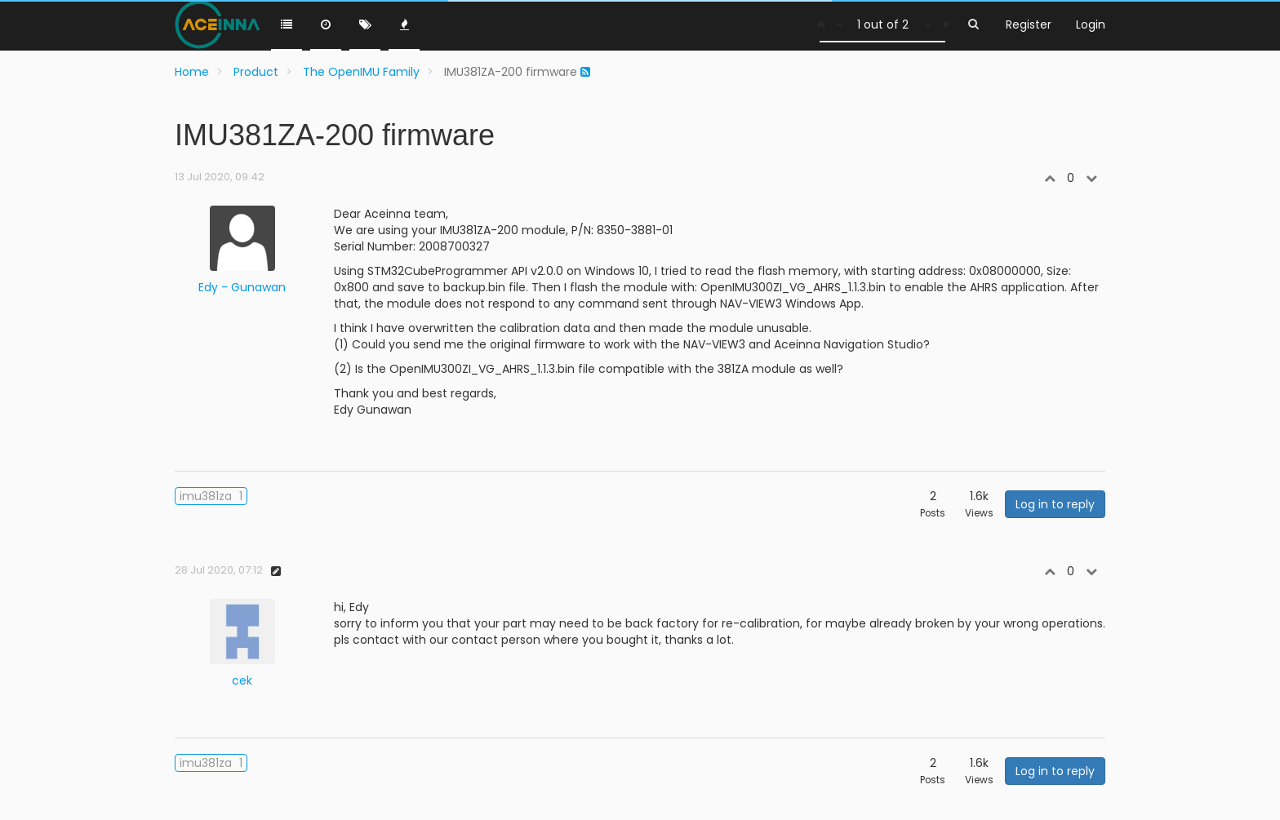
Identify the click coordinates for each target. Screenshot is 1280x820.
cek (242, 680)
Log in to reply (1055, 504)
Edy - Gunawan (242, 287)
